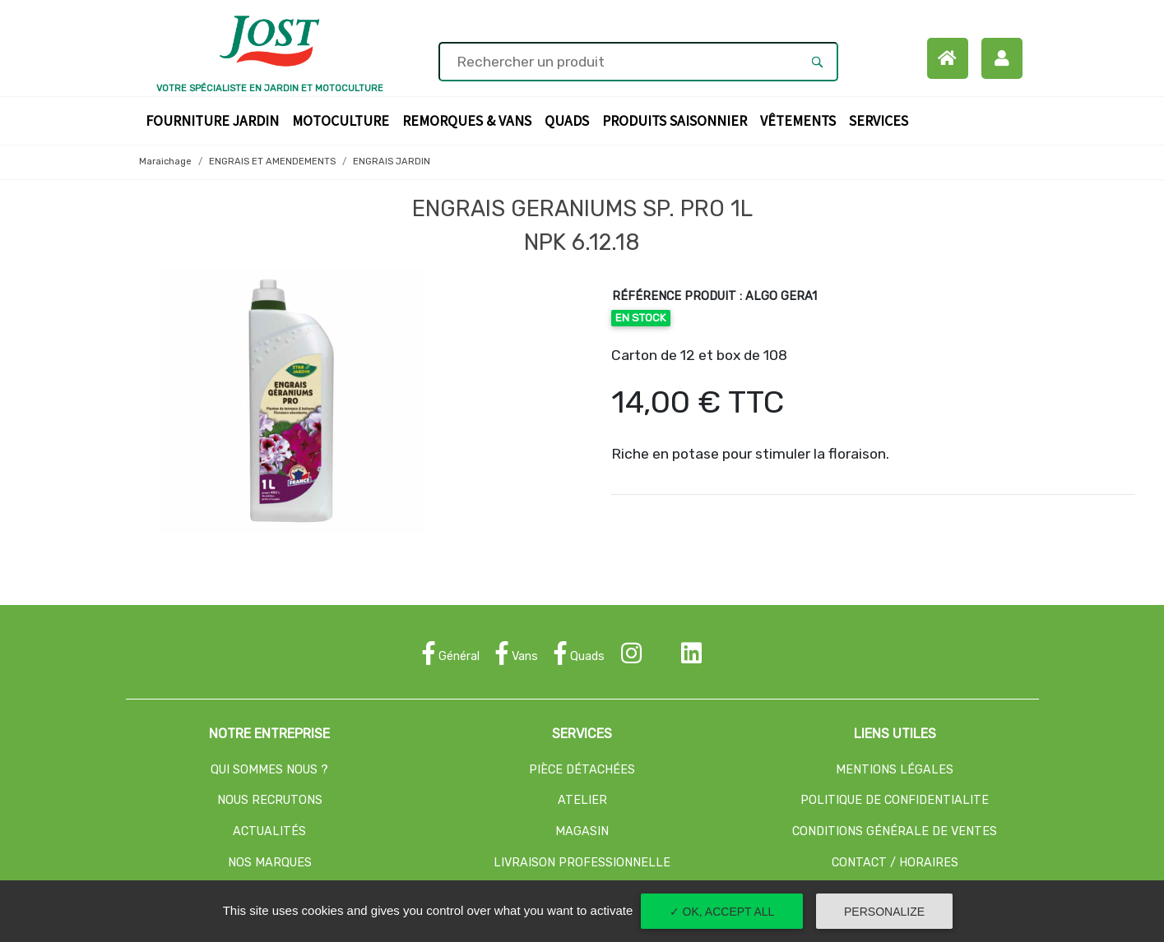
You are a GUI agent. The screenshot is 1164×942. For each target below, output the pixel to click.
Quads (570, 119)
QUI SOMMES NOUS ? (269, 770)
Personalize (884, 911)
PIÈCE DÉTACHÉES (582, 770)
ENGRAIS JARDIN (391, 161)
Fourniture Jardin (215, 119)
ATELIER (582, 800)
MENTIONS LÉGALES (894, 770)
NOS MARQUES (270, 863)
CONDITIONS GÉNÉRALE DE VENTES (894, 831)
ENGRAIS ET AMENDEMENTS (272, 161)
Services (882, 119)
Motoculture (344, 119)
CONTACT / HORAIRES (895, 863)
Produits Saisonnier (678, 119)
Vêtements (801, 119)
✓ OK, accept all (722, 911)
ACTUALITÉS (269, 831)
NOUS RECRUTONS (269, 800)
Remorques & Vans (470, 119)
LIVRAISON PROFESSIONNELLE (582, 863)
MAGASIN (582, 831)
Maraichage (165, 161)
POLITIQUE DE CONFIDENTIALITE (894, 800)
